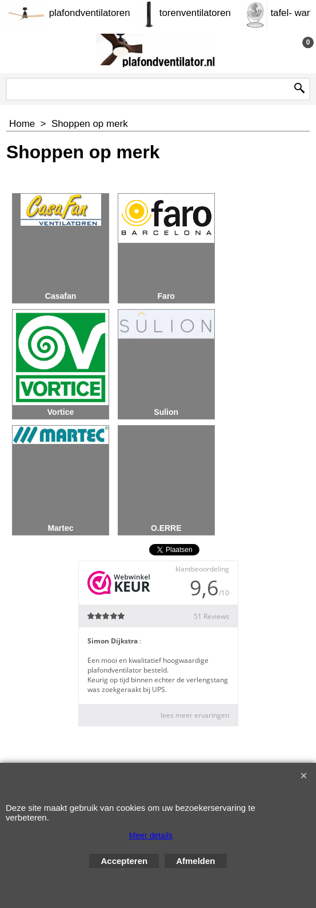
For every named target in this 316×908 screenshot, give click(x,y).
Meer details (151, 835)
